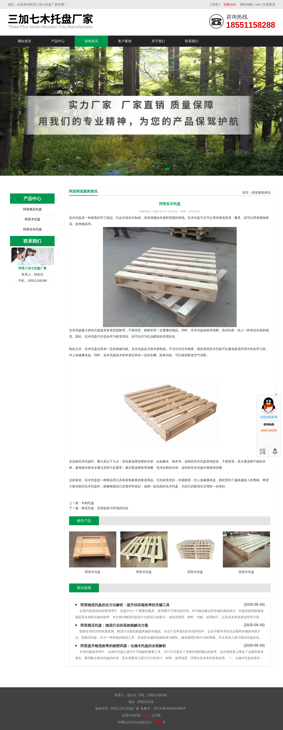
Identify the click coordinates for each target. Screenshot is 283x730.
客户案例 (124, 41)
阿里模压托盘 (32, 209)
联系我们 (191, 41)
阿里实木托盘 (32, 229)
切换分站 (230, 4)
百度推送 (269, 4)
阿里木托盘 (32, 219)
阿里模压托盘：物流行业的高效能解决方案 (114, 625)
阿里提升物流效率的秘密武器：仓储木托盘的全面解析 (123, 646)
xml (257, 4)
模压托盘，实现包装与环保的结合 (105, 508)
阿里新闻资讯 (261, 192)
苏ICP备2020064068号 (169, 708)
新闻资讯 (91, 41)
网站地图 (246, 4)
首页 (245, 192)
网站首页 (24, 41)
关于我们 (158, 41)
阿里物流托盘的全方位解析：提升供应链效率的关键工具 (125, 605)
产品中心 (58, 41)
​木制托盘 (88, 503)
